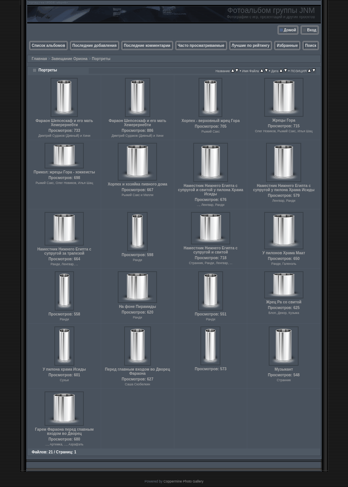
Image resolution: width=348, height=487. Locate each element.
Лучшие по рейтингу (251, 45)
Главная (39, 59)
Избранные (287, 45)
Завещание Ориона (69, 59)
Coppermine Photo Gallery (183, 481)
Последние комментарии (147, 45)
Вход (311, 30)
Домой (290, 30)
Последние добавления (94, 45)
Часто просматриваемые (201, 45)
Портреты (101, 59)
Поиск (310, 45)
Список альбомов (48, 45)
